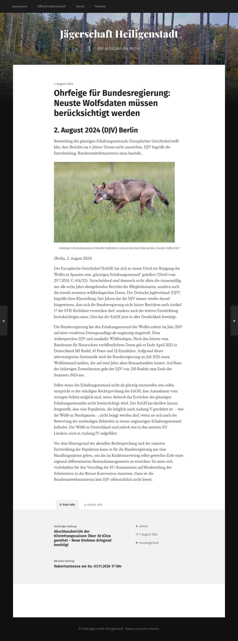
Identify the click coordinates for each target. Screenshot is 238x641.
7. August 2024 (148, 534)
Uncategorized (149, 543)
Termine (100, 6)
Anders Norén (149, 629)
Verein (80, 6)
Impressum (19, 6)
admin (143, 526)
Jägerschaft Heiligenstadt (119, 33)
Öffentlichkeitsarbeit (51, 6)
